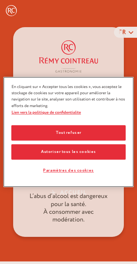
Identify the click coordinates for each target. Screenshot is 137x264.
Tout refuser (68, 133)
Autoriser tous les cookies (68, 152)
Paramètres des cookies (68, 171)
